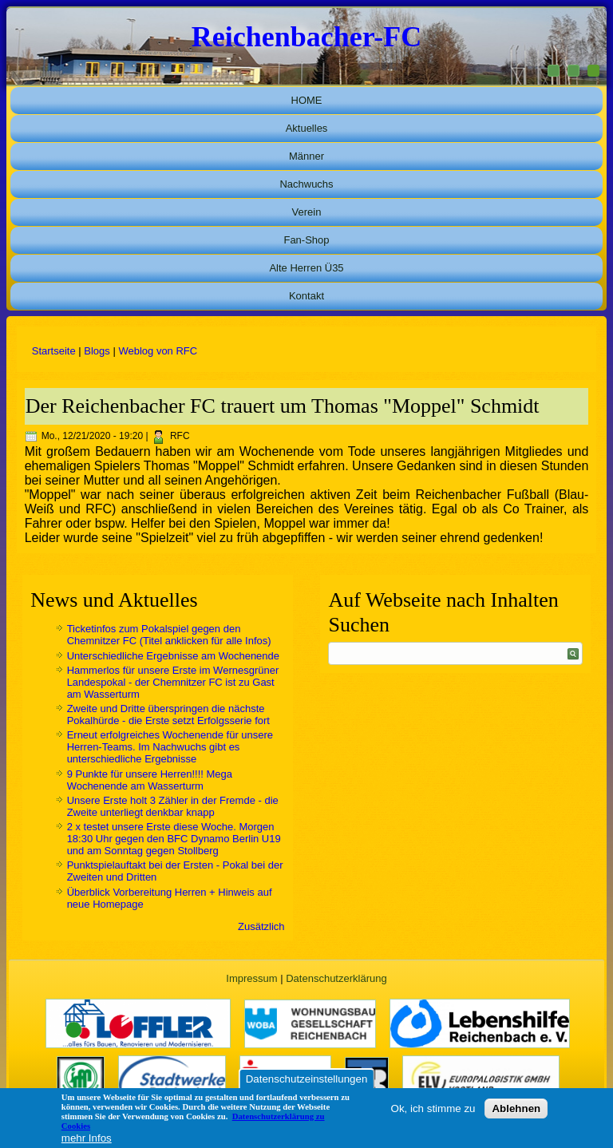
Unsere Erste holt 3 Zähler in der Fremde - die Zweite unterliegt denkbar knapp (173, 806)
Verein (307, 212)
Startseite (54, 351)
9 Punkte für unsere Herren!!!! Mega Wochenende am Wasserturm (149, 780)
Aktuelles (307, 128)
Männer (306, 156)
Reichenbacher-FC (307, 37)
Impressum (251, 978)
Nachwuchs (306, 184)
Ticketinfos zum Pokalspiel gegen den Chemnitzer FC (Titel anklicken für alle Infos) (169, 635)
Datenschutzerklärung (336, 978)
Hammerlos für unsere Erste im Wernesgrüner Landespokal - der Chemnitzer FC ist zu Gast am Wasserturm (173, 682)
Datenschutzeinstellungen (307, 1079)
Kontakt (306, 296)
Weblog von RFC (157, 351)
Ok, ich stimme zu (433, 1108)
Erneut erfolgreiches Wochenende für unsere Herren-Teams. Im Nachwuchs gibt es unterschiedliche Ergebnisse (170, 747)
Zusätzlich (261, 926)
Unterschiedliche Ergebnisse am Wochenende (173, 656)
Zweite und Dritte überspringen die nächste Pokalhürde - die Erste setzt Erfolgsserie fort (168, 714)
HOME (306, 100)
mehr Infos (86, 1138)
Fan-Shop (306, 240)
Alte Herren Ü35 (306, 268)
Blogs (97, 351)
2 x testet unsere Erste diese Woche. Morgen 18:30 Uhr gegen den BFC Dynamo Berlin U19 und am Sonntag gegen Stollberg (174, 839)
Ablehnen (516, 1108)
